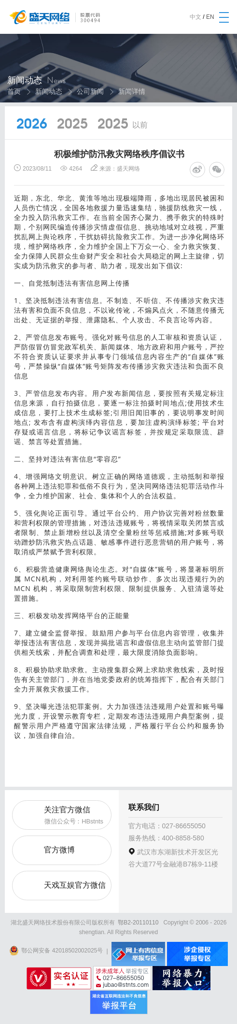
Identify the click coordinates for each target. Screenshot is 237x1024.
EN (210, 17)
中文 (195, 17)
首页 (14, 91)
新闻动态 (48, 91)
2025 (72, 124)
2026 (31, 124)
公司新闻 (90, 91)
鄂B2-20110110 (138, 922)
